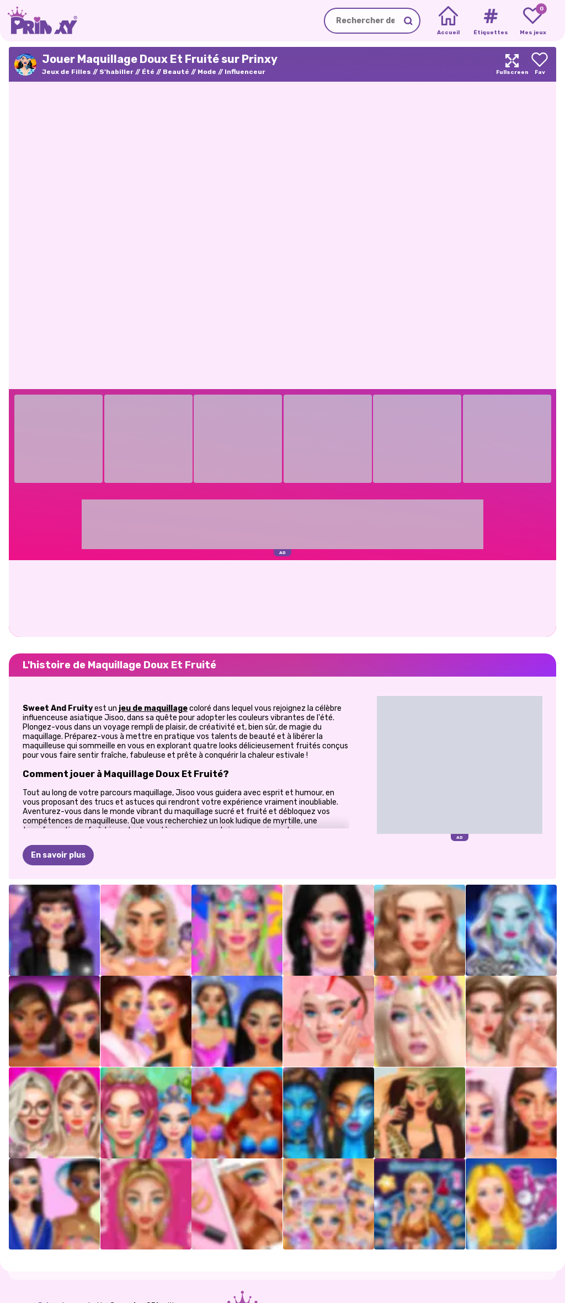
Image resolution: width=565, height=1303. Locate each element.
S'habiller (116, 72)
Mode (207, 72)
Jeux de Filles (66, 72)
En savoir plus (58, 855)
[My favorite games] (533, 21)
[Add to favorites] (539, 64)
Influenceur (245, 72)
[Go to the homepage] (38, 20)
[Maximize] (512, 64)
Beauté (176, 72)
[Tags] (490, 21)
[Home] (448, 21)
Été (148, 72)
